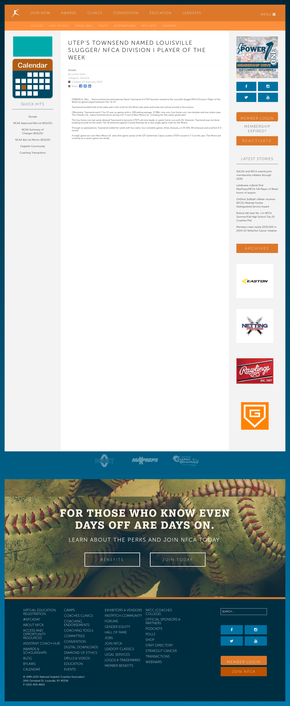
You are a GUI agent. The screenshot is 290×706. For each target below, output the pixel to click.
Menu (268, 14)
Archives (257, 248)
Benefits (112, 559)
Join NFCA (244, 671)
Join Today (178, 559)
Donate (32, 116)
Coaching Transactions (33, 152)
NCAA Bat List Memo (27, 139)
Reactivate (257, 141)
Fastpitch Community (32, 146)
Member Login (257, 118)
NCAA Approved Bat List (27, 123)
